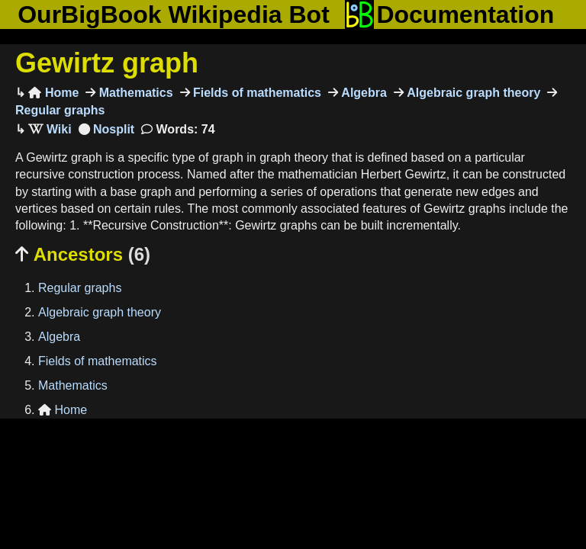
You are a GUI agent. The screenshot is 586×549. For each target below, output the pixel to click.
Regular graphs (79, 287)
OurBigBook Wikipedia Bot (174, 14)
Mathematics (133, 92)
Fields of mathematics (256, 92)
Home (53, 92)
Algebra (362, 92)
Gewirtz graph (106, 63)
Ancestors (82, 254)
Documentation (449, 14)
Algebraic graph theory (472, 92)
